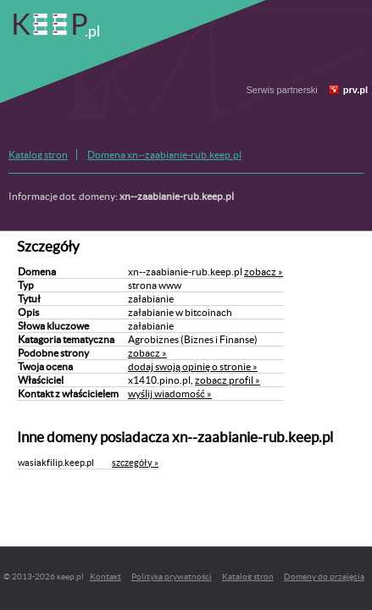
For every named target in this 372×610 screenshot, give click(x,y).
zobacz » (263, 271)
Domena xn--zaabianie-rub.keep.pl (164, 154)
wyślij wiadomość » (170, 393)
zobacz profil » (227, 379)
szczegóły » (135, 463)
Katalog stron (38, 154)
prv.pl (355, 90)
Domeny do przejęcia (324, 576)
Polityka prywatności (171, 576)
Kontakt (105, 576)
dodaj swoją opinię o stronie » (193, 366)
